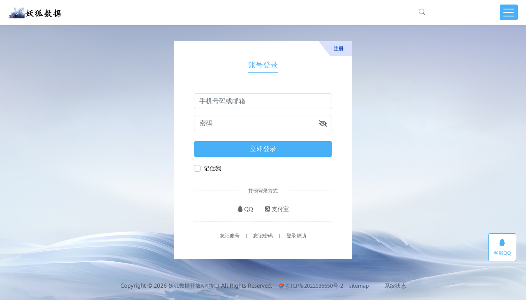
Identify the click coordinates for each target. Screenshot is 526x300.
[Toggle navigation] (509, 12)
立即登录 (263, 149)
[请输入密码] (263, 123)
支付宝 (277, 209)
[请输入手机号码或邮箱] (263, 101)
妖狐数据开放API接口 (193, 286)
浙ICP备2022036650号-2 (310, 286)
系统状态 (391, 286)
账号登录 (263, 64)
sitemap (359, 286)
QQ (245, 209)
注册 (339, 48)
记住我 (212, 168)
